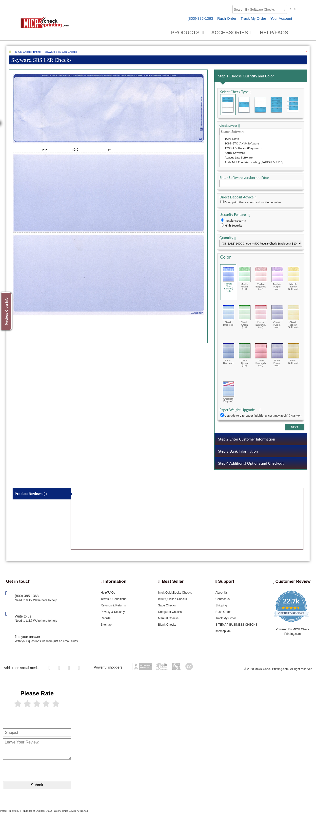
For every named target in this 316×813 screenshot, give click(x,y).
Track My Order (253, 18)
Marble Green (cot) (245, 278)
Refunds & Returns (113, 605)
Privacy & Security (113, 612)
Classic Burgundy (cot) (261, 316)
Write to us (23, 616)
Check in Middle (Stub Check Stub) (244, 104)
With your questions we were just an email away (46, 641)
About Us (222, 592)
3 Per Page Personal (292, 104)
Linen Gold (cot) (293, 353)
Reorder (106, 618)
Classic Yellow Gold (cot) (293, 316)
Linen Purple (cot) (277, 355)
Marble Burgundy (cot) (261, 278)
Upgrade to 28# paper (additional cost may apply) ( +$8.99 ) (262, 415)
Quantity (226, 238)
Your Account (281, 18)
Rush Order (227, 18)
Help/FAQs (108, 592)
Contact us (223, 599)
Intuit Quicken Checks (172, 599)
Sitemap (106, 624)
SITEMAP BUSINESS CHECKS (236, 624)
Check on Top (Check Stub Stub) (228, 104)
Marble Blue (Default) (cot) (228, 279)
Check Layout (228, 125)
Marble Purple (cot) (277, 278)
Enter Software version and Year (244, 178)
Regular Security (235, 220)
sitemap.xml (223, 631)
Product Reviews (31, 494)
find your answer (27, 637)
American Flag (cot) (229, 391)
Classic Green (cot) (245, 316)
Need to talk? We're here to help (36, 600)
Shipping (221, 605)
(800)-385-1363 (200, 18)
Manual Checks (168, 618)
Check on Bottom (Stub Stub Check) (260, 104)
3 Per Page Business (276, 104)
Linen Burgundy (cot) (261, 355)
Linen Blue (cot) (229, 353)
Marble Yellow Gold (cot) (293, 278)
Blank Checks (167, 624)
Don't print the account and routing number (252, 202)
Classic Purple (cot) (277, 316)
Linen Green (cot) (245, 355)
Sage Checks (167, 605)
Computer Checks (170, 612)
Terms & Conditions (113, 599)
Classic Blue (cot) (229, 315)
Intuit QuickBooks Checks (175, 592)
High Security (233, 225)
